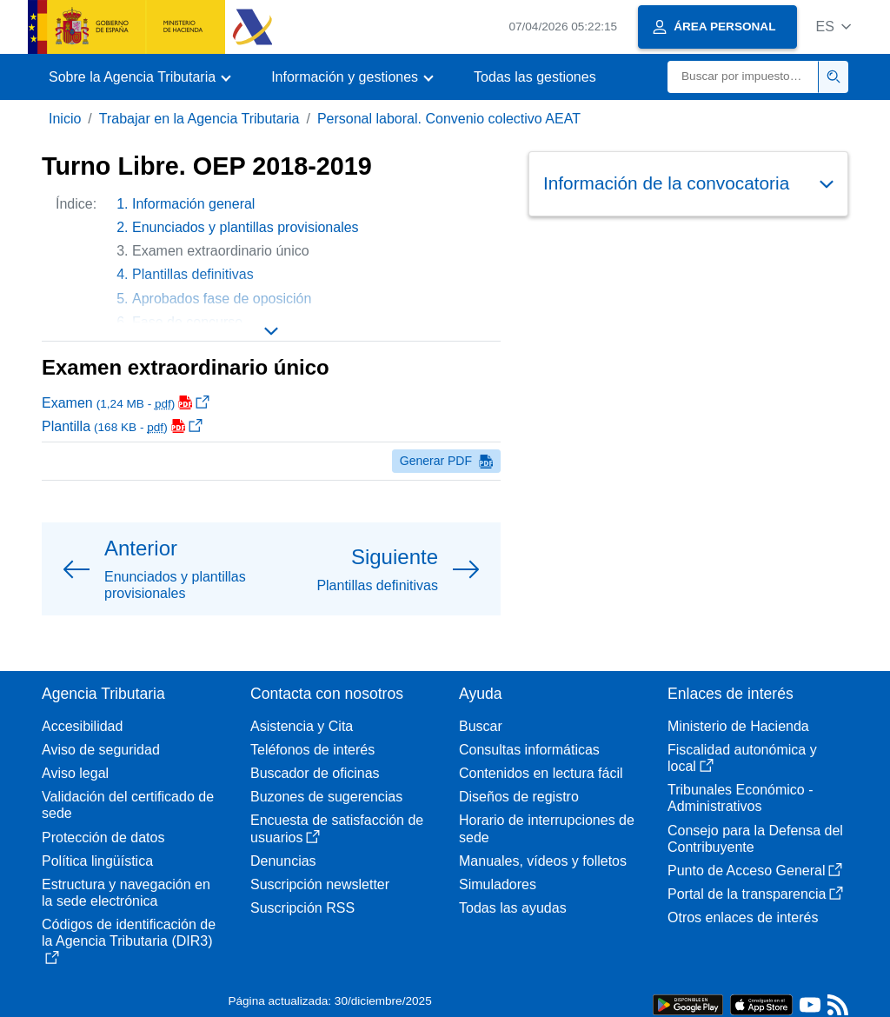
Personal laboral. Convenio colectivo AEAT (449, 118)
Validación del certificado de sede (128, 805)
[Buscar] (743, 77)
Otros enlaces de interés (743, 917)
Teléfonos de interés (312, 749)
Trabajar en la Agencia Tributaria (199, 118)
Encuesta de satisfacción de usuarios (336, 828)
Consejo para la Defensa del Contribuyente (755, 838)
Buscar (480, 726)
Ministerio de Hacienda (738, 726)
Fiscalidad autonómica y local (742, 758)
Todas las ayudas (513, 908)
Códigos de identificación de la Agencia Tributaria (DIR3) (129, 940)
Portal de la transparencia (755, 894)
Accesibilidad (82, 726)
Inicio (65, 118)
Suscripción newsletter (319, 884)
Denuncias (283, 861)
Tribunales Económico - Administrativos (740, 798)
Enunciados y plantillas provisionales (245, 227)
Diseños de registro (519, 796)
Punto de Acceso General (755, 870)
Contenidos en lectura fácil (541, 773)
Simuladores (497, 884)
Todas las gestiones (535, 77)
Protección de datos (103, 837)
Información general (193, 203)
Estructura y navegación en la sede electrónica (126, 892)
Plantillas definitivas (193, 274)
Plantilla (122, 426)
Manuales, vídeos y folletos (543, 861)
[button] (833, 26)
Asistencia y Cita (301, 726)
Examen (125, 403)
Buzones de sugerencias (326, 796)
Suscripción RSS (302, 908)
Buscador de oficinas (315, 773)
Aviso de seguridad (101, 749)
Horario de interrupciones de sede (546, 828)
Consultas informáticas (529, 749)
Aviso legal (75, 773)
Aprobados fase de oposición (221, 298)
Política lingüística (97, 861)
